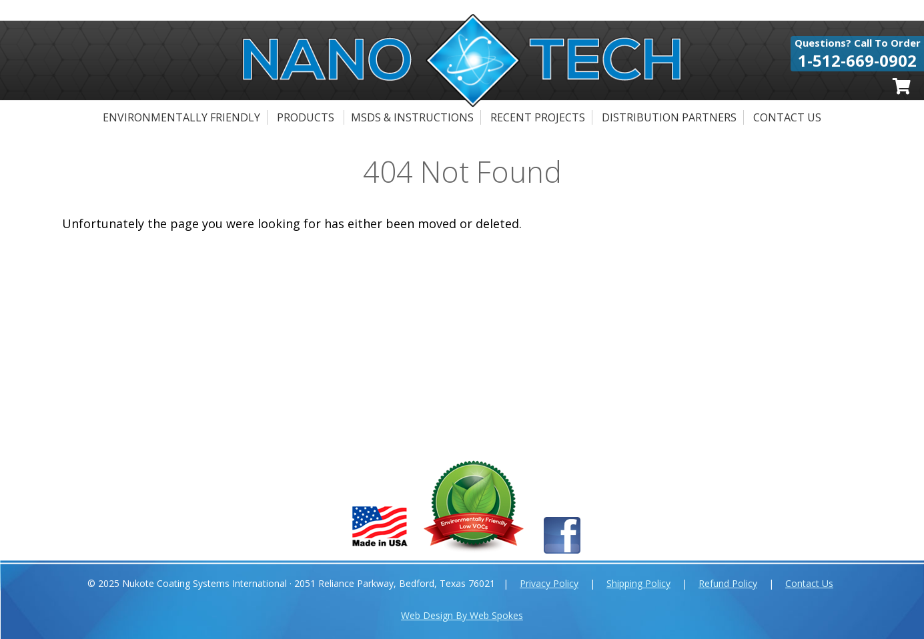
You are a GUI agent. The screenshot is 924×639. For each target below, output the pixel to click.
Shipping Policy (638, 583)
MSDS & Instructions (412, 117)
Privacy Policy (549, 583)
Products (305, 117)
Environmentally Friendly (181, 117)
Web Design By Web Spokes (462, 615)
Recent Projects (537, 117)
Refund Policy (728, 583)
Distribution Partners (669, 117)
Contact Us (787, 117)
